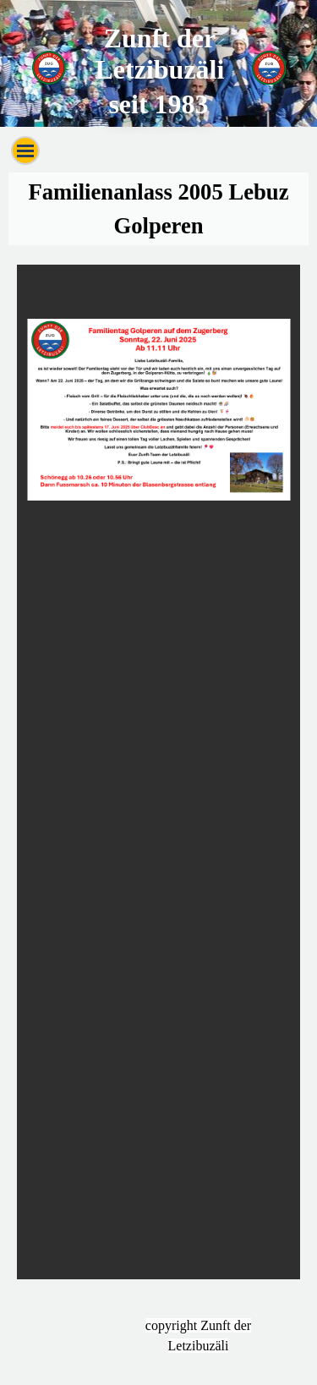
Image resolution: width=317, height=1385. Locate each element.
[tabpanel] (158, 209)
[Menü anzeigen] (25, 150)
